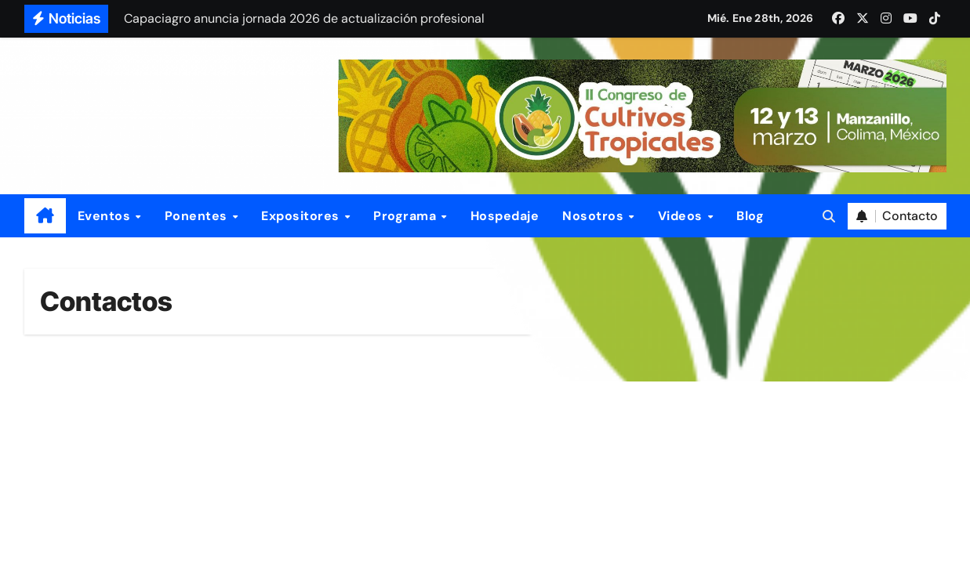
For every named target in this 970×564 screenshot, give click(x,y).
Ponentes (198, 216)
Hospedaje (504, 216)
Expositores (302, 216)
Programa (406, 216)
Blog (750, 216)
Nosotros (594, 216)
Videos (682, 216)
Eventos (106, 216)
